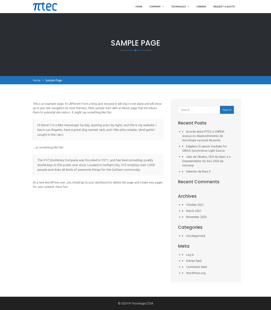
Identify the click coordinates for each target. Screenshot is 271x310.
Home (139, 6)
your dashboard (99, 182)
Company (154, 6)
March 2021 (194, 210)
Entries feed (194, 260)
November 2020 (196, 217)
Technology (178, 6)
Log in (190, 254)
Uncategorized (195, 235)
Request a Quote (224, 6)
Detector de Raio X (198, 171)
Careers (201, 6)
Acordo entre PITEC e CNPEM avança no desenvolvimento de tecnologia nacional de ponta (203, 136)
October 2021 (195, 204)
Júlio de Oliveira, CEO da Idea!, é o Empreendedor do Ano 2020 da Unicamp (206, 161)
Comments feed (196, 266)
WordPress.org (196, 273)
